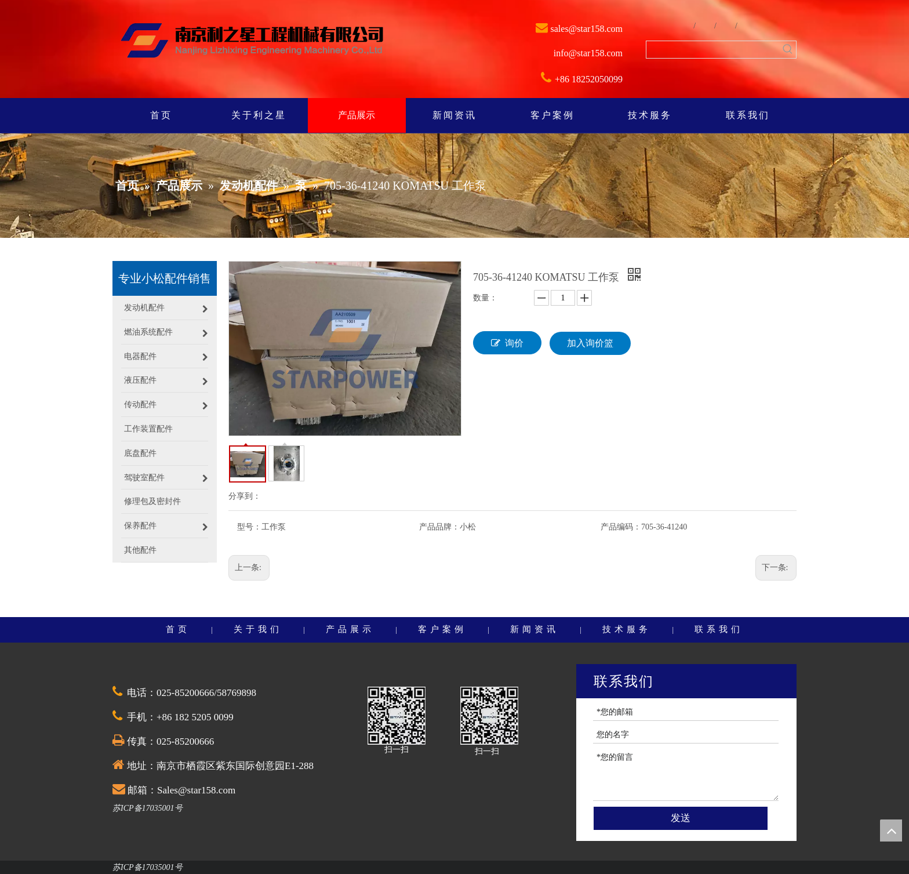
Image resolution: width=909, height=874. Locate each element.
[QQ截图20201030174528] (397, 716)
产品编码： (621, 527)
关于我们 (258, 629)
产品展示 (350, 629)
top (891, 830)
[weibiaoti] (252, 41)
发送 (680, 818)
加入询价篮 (590, 343)
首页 (178, 629)
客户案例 (442, 629)
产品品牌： (439, 527)
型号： (249, 527)
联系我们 (719, 629)
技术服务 (626, 629)
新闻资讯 (534, 629)
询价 (507, 343)
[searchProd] (712, 49)
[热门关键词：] (787, 49)
